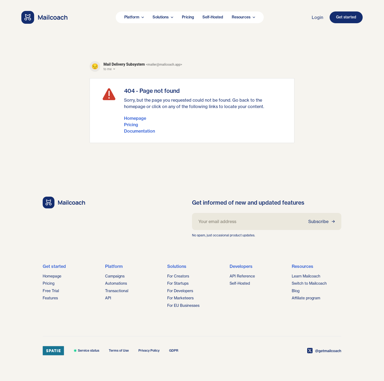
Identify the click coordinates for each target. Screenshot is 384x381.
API (108, 298)
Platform (134, 17)
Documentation (139, 131)
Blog (295, 290)
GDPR (173, 350)
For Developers (180, 290)
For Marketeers (180, 298)
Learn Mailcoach (306, 276)
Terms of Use (119, 350)
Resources (243, 17)
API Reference (242, 276)
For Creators (178, 276)
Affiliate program (306, 298)
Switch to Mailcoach (309, 283)
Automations (116, 283)
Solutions (163, 17)
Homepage (135, 118)
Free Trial (51, 290)
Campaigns (115, 276)
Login (317, 17)
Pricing (188, 17)
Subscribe (321, 221)
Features (50, 298)
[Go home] (44, 17)
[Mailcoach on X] (324, 350)
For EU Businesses (183, 305)
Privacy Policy (148, 350)
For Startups (178, 283)
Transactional (116, 290)
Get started (346, 17)
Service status (86, 350)
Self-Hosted (212, 17)
